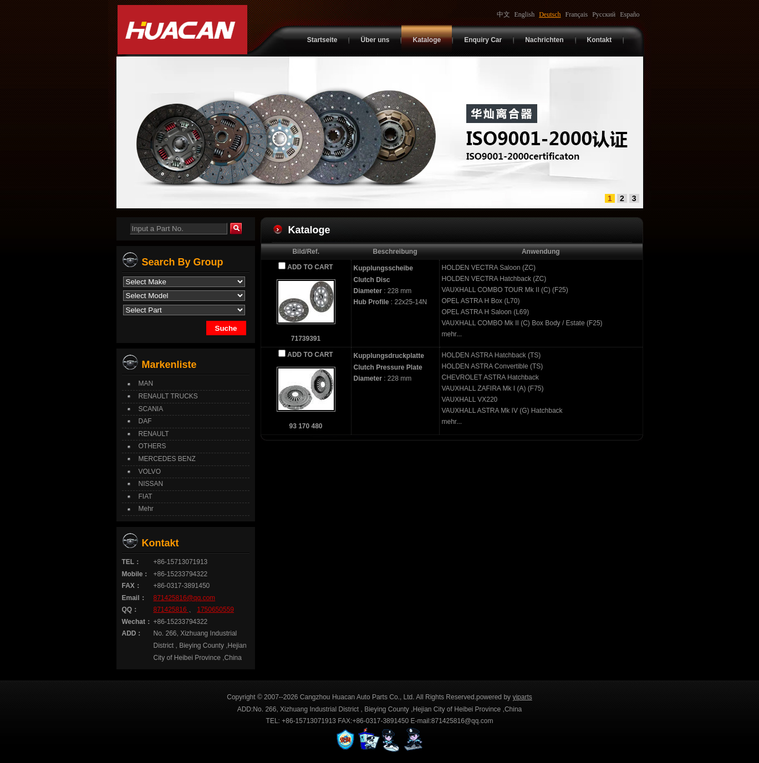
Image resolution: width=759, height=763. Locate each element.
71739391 (305, 338)
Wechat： (137, 622)
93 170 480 (305, 426)
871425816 (171, 609)
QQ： (130, 609)
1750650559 (215, 609)
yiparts (522, 697)
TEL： (131, 562)
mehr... (452, 334)
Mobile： (136, 574)
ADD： (132, 633)
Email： (134, 598)
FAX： (131, 586)
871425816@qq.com (185, 598)
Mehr (146, 509)
